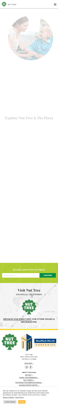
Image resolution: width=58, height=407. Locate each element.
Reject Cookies (8, 397)
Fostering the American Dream (28, 382)
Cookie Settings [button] (10, 402)
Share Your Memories (28, 378)
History (28, 375)
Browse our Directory (17, 319)
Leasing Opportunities (28, 385)
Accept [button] (22, 402)
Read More (19, 397)
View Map (28, 363)
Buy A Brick (28, 380)
